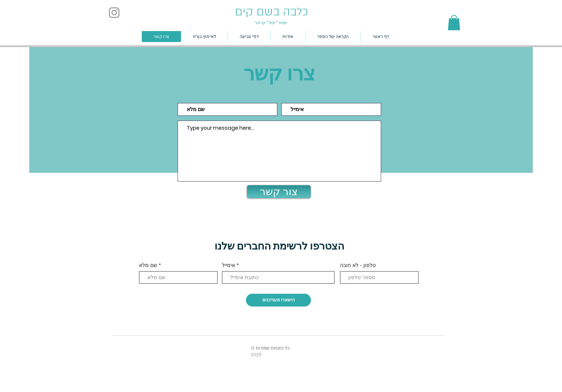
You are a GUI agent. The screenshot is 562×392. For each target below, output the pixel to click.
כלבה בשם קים (271, 11)
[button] (454, 22)
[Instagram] (114, 12)
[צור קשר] (279, 191)
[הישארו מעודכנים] (278, 300)
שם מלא (148, 265)
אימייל (228, 265)
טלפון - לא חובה (358, 265)
